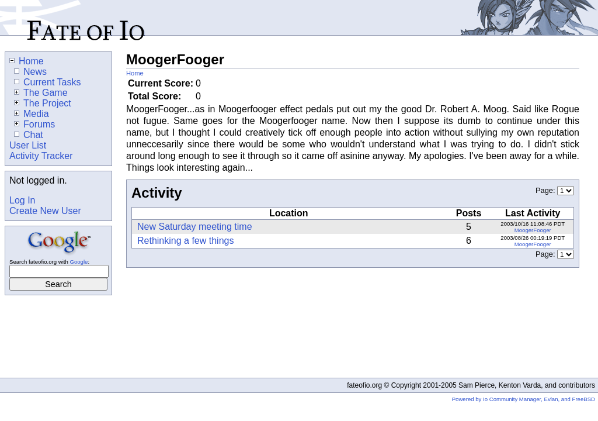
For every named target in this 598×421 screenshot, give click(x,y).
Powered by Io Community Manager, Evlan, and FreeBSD (523, 399)
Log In (22, 200)
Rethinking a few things (185, 241)
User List (27, 145)
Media (31, 114)
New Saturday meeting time (194, 227)
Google (78, 261)
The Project (42, 103)
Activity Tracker (40, 156)
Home (135, 73)
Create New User (45, 211)
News (30, 72)
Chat (28, 135)
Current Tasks (47, 82)
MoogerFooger (532, 230)
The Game (41, 93)
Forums (34, 124)
